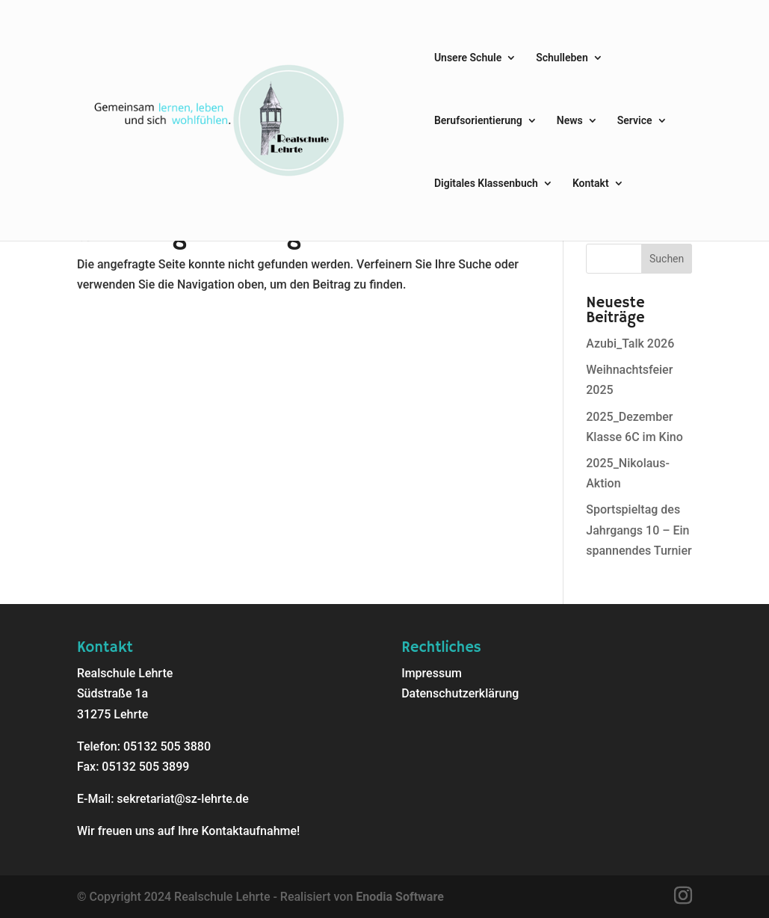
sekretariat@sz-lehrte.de (182, 799)
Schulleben (562, 58)
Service (634, 120)
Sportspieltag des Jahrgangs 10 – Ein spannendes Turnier (638, 529)
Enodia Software (399, 897)
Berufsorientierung (478, 120)
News (570, 120)
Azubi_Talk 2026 (630, 343)
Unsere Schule (467, 58)
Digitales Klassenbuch (486, 183)
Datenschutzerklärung (460, 693)
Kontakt (590, 183)
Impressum (431, 673)
